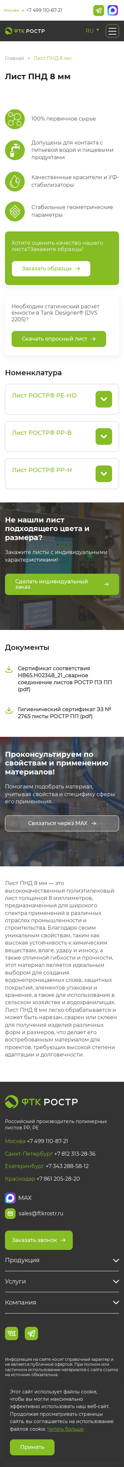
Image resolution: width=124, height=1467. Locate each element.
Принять (32, 1447)
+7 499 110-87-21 (44, 10)
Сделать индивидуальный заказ (62, 584)
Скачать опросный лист (59, 339)
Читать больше (65, 1429)
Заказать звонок (39, 1240)
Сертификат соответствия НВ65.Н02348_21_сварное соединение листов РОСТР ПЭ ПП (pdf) (58, 678)
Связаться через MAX (62, 823)
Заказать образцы (51, 268)
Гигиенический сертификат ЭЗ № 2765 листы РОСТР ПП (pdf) (58, 713)
